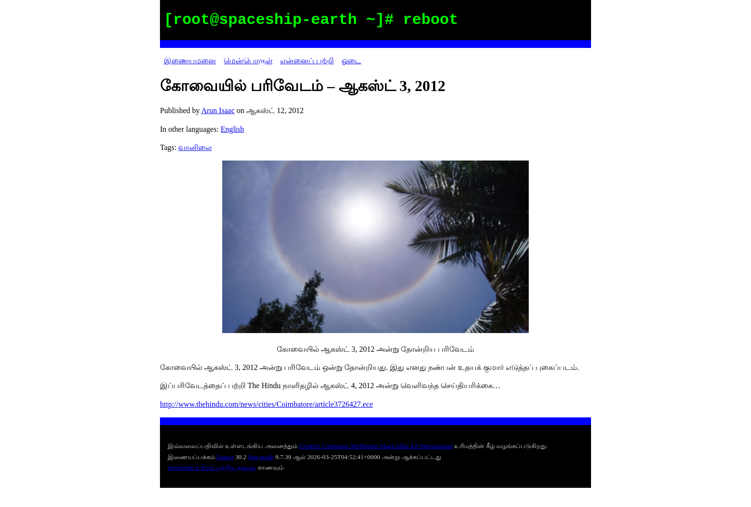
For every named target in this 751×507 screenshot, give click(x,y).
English (232, 129)
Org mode (260, 457)
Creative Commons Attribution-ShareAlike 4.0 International (376, 445)
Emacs (225, 457)
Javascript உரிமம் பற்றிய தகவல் (212, 467)
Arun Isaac (218, 110)
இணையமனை (190, 61)
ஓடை (351, 61)
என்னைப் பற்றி (307, 61)
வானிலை (195, 147)
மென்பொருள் (248, 61)
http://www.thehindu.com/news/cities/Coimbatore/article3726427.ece (266, 404)
